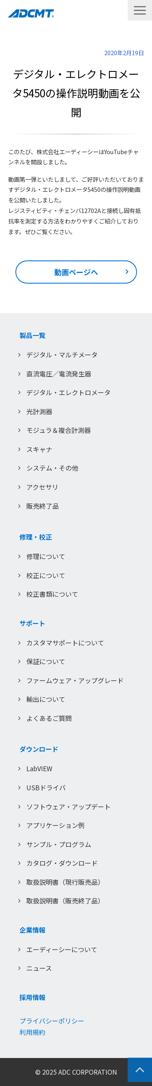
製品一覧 (32, 335)
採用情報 (32, 997)
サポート (32, 623)
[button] (140, 10)
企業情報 (32, 930)
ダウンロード (38, 749)
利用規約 (32, 1032)
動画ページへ (76, 272)
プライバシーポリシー (51, 1021)
